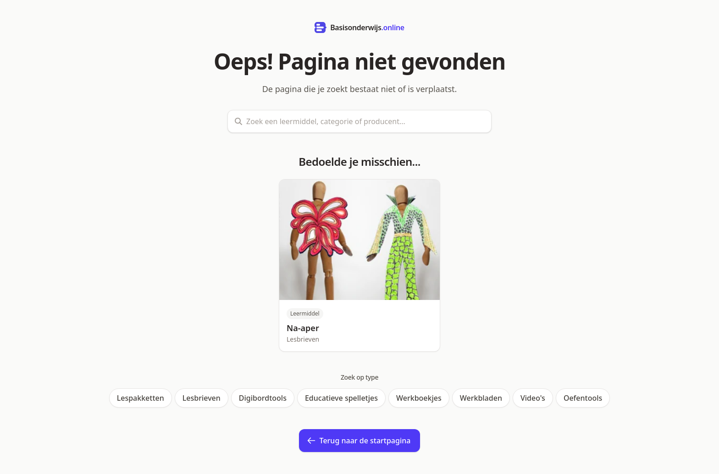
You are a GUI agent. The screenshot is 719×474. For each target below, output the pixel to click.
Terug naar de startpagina (359, 441)
